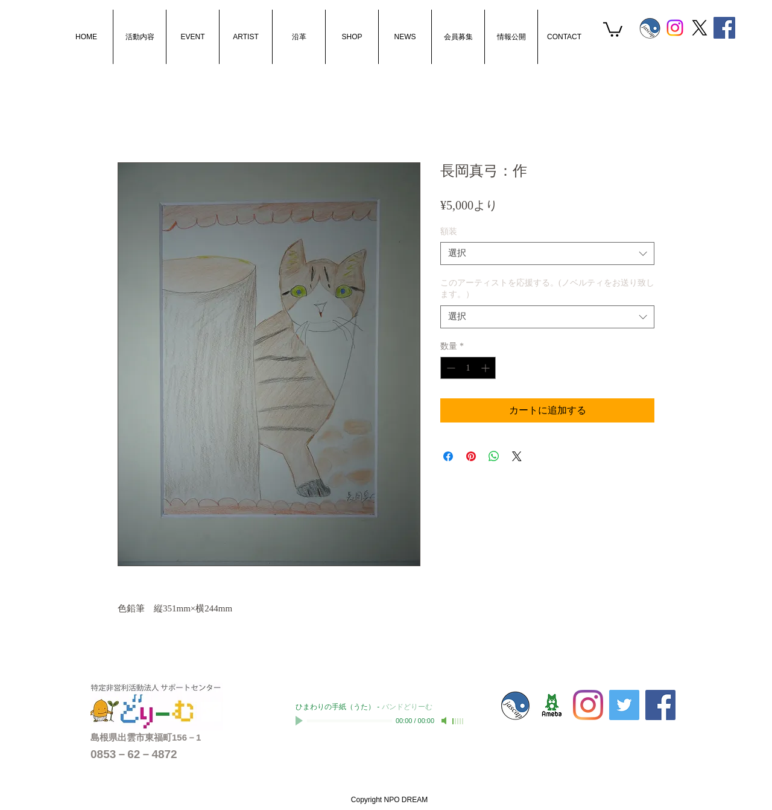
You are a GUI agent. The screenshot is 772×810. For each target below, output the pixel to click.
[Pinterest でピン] (471, 456)
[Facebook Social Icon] (724, 28)
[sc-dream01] (552, 705)
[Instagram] (675, 28)
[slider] (458, 721)
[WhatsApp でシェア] (494, 456)
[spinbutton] (468, 367)
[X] (699, 28)
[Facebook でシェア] (448, 456)
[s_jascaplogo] (650, 28)
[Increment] (486, 367)
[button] (612, 29)
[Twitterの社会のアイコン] (624, 705)
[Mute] (445, 721)
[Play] (300, 720)
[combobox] (547, 253)
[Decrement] (449, 367)
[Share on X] (517, 456)
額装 (448, 231)
